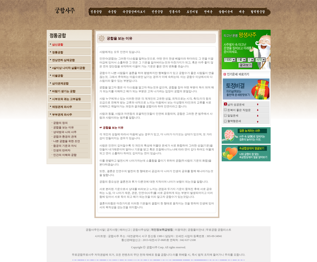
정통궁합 (57, 52)
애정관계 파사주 (62, 106)
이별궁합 (57, 75)
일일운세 (232, 115)
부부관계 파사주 (62, 114)
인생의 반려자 (61, 150)
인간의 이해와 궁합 (65, 155)
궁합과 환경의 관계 (65, 136)
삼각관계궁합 (60, 83)
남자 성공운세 (236, 104)
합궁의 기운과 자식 (65, 145)
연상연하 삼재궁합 (63, 60)
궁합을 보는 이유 (63, 127)
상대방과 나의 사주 (65, 132)
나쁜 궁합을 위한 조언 (66, 141)
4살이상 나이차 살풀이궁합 (68, 68)
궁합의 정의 (60, 122)
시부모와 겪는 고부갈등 (66, 99)
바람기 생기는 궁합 (63, 91)
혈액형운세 (234, 121)
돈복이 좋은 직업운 (239, 110)
